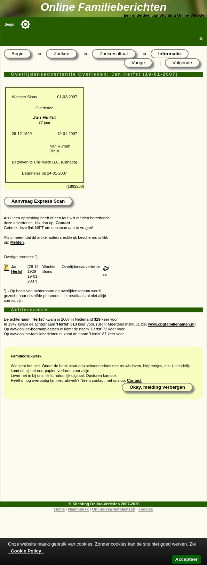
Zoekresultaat (113, 53)
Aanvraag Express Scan (38, 201)
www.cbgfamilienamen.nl (171, 324)
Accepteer (186, 559)
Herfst (16, 271)
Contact (63, 223)
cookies (145, 509)
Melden (17, 242)
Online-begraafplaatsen (113, 509)
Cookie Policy (26, 551)
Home (59, 509)
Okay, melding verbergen (157, 387)
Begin (9, 24)
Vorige (138, 62)
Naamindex (78, 509)
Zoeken (61, 53)
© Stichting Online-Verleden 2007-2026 (104, 504)
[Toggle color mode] (25, 24)
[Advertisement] (103, 452)
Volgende (182, 62)
